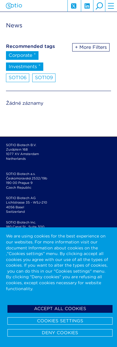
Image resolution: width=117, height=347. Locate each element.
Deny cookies (60, 332)
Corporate (22, 54)
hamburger (111, 6)
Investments (25, 66)
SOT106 (18, 77)
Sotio (14, 6)
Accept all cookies (60, 308)
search (99, 6)
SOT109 (44, 77)
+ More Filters (91, 47)
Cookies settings (60, 320)
